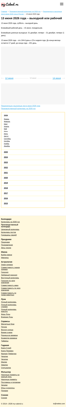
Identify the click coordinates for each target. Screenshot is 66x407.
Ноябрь (6, 144)
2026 (6, 115)
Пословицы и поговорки (10, 382)
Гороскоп (4, 272)
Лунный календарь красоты (8, 310)
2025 (6, 152)
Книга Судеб (6, 348)
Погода (4, 327)
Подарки (4, 391)
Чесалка (4, 359)
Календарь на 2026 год (10, 222)
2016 (6, 198)
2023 (6, 162)
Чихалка (4, 356)
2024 (6, 157)
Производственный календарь (9, 226)
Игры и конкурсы (8, 388)
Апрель (6, 126)
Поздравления (7, 245)
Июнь (6, 131)
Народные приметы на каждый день (10, 376)
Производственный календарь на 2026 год (18, 109)
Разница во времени (9, 335)
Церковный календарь (10, 229)
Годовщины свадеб (9, 235)
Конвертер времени (9, 338)
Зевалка (4, 365)
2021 (6, 173)
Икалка (4, 362)
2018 (6, 188)
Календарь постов (8, 232)
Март (6, 124)
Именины (5, 258)
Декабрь (7, 146)
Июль (6, 134)
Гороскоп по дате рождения (8, 282)
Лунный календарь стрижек (8, 306)
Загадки (4, 385)
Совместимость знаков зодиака (10, 268)
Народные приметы (9, 379)
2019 (6, 183)
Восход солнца (7, 330)
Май (5, 129)
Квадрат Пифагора (8, 354)
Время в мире (6, 332)
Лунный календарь (8, 302)
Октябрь (7, 141)
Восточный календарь (10, 278)
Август (6, 136)
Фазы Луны (5, 314)
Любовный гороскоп (9, 275)
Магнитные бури (7, 324)
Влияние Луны (7, 317)
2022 (6, 167)
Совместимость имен (9, 285)
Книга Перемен (7, 351)
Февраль (7, 121)
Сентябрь (7, 139)
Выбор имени (6, 255)
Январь (6, 119)
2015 (6, 203)
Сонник (4, 398)
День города (6, 248)
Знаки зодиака (7, 265)
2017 (6, 193)
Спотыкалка (6, 368)
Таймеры (4, 341)
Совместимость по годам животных (8, 294)
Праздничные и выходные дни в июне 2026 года (20, 106)
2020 (6, 178)
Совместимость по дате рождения (10, 289)
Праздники (5, 242)
